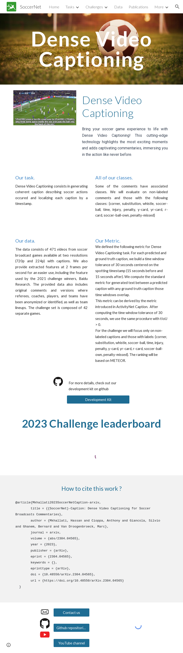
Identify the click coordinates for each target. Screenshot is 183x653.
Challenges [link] (94, 7)
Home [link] (54, 7)
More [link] (159, 7)
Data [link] (118, 7)
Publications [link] (138, 7)
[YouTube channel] (71, 643)
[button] (177, 6)
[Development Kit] (98, 399)
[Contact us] (71, 612)
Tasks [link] (70, 7)
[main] (91, 49)
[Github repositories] (71, 627)
